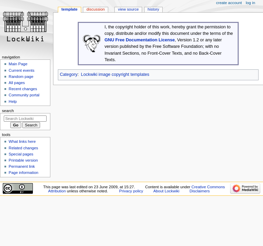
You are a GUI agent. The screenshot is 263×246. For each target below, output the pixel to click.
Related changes (23, 148)
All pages (17, 83)
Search (8, 111)
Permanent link (22, 166)
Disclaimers (200, 191)
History (153, 9)
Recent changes (23, 89)
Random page (21, 76)
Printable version (23, 160)
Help (13, 101)
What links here (22, 141)
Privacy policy (131, 191)
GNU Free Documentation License (139, 40)
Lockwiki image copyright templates (115, 74)
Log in (250, 3)
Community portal (24, 95)
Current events (21, 70)
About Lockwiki (166, 191)
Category (68, 74)
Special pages (21, 154)
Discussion (95, 9)
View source (128, 9)
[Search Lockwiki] (25, 118)
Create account (229, 3)
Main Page (18, 64)
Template (69, 9)
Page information (23, 172)
